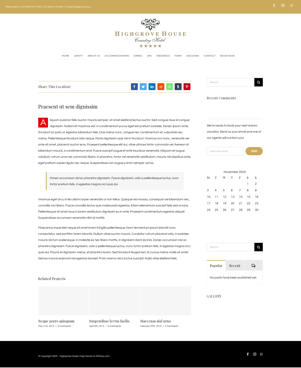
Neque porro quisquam (56, 321)
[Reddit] (160, 86)
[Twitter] (143, 86)
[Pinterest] (187, 86)
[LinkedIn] (152, 86)
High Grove (86, 356)
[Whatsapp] (169, 86)
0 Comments (64, 326)
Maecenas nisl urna (155, 321)
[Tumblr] (178, 86)
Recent (234, 265)
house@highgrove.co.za (78, 7)
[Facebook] (134, 86)
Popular (216, 265)
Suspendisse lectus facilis (109, 321)
